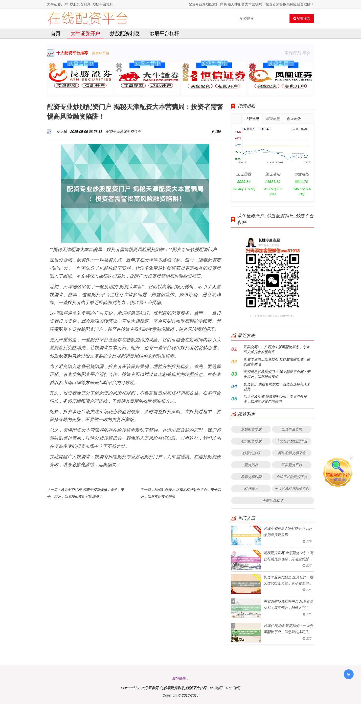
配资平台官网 (291, 429)
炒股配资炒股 (251, 429)
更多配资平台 (299, 53)
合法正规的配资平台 (291, 476)
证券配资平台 (291, 464)
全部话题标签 (272, 500)
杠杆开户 (251, 488)
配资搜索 (301, 19)
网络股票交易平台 (292, 453)
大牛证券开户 (85, 33)
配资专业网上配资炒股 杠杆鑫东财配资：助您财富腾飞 (277, 361)
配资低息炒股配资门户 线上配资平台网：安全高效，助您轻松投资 (277, 374)
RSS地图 (216, 687)
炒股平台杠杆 (164, 33)
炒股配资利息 (125, 33)
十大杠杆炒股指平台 (291, 441)
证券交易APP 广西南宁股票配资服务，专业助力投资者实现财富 (276, 349)
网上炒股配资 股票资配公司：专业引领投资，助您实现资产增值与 (275, 399)
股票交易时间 (251, 476)
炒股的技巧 (251, 453)
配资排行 (251, 464)
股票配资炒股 (251, 441)
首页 (56, 33)
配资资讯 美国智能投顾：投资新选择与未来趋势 (277, 386)
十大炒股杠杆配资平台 (291, 488)
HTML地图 (232, 687)
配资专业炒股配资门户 (123, 131)
